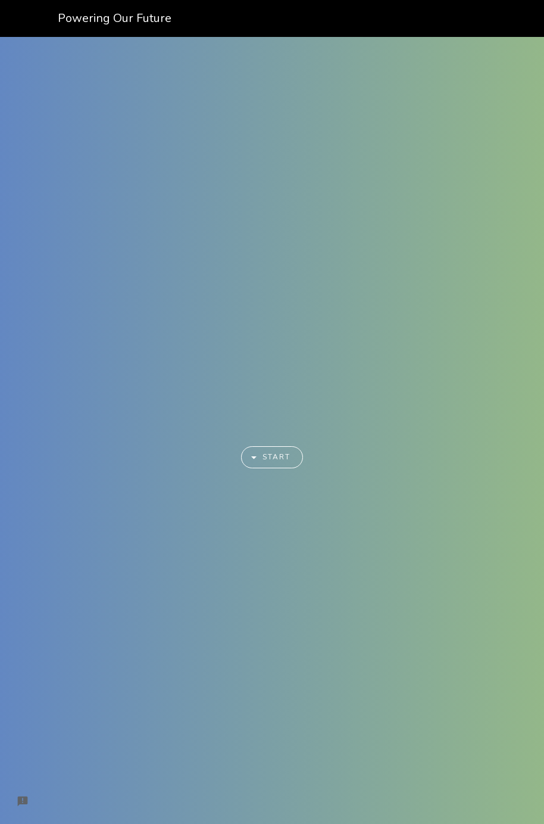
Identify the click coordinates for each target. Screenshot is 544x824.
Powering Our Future (114, 18)
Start (266, 457)
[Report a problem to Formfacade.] (23, 801)
